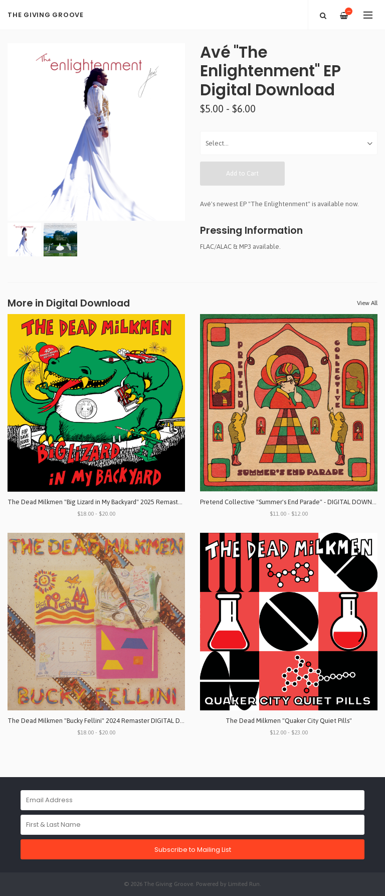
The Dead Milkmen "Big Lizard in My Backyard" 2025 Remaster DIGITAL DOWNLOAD (127, 502)
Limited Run (244, 883)
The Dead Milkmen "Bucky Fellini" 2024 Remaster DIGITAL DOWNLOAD (110, 720)
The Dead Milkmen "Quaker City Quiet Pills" (289, 720)
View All (367, 303)
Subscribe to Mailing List (192, 849)
